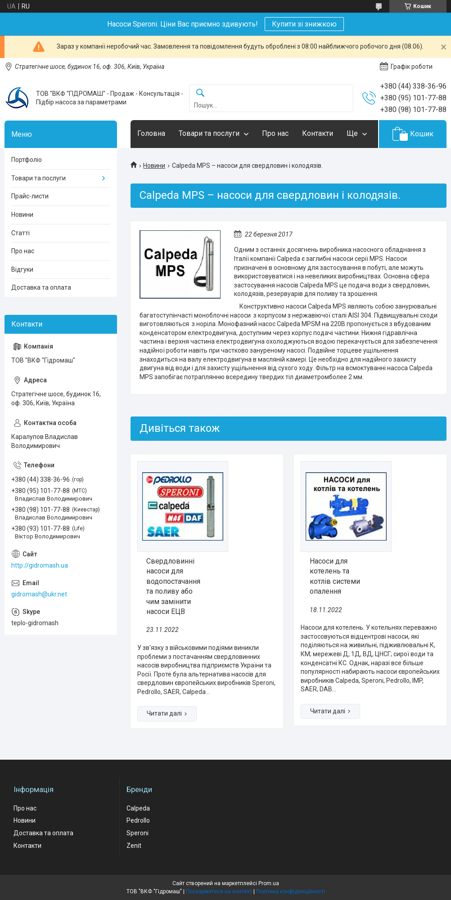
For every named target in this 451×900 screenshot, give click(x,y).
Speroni (137, 833)
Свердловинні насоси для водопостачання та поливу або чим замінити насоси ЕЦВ (173, 586)
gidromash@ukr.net (39, 594)
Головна (151, 133)
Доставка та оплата (41, 287)
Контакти (317, 133)
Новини (154, 165)
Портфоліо (26, 159)
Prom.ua (268, 883)
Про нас (275, 133)
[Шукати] (200, 93)
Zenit (133, 845)
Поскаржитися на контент (219, 891)
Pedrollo (138, 820)
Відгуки (22, 269)
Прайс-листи (30, 196)
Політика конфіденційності (290, 891)
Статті (20, 233)
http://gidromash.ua (39, 565)
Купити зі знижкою (304, 24)
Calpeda (138, 808)
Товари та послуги (209, 133)
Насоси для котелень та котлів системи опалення (335, 576)
